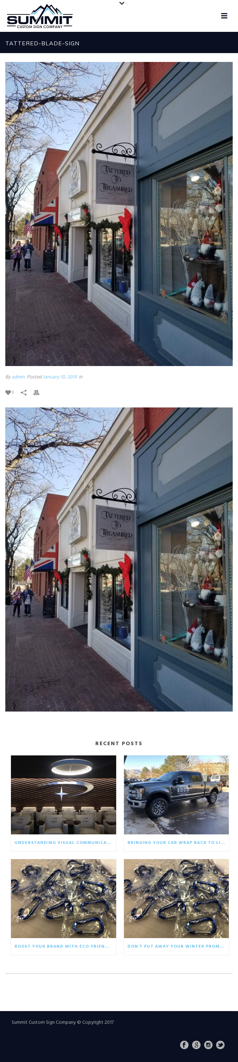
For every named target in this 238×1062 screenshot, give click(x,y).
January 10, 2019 (60, 377)
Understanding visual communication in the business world (65, 842)
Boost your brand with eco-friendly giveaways (65, 946)
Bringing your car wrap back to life (176, 842)
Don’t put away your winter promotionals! (178, 946)
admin (18, 377)
